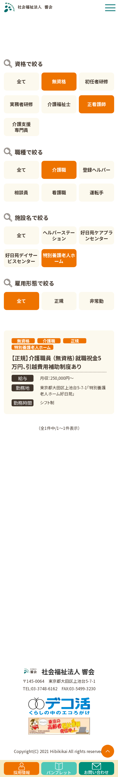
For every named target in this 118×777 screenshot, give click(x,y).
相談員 (21, 192)
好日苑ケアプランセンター (96, 235)
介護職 (59, 169)
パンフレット (58, 769)
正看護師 (96, 104)
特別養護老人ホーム (59, 258)
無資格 (59, 81)
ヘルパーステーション (59, 235)
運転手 (97, 192)
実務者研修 (21, 104)
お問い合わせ (96, 769)
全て (21, 81)
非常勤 (97, 300)
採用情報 (21, 769)
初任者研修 (96, 81)
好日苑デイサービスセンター (21, 258)
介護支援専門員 (21, 127)
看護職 (59, 192)
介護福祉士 (59, 104)
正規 (59, 300)
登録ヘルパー (97, 169)
